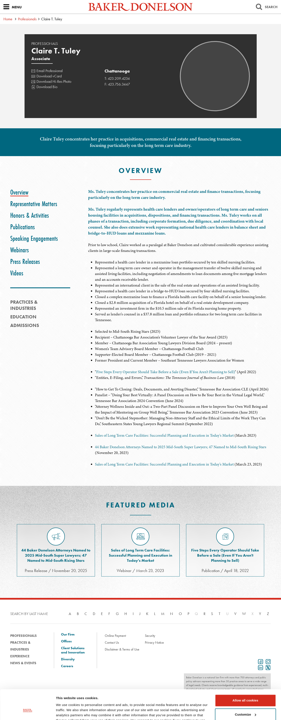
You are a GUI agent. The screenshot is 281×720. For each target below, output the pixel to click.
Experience (19, 656)
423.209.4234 (119, 78)
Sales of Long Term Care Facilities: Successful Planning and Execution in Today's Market (164, 435)
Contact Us (112, 642)
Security (150, 635)
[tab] (19, 192)
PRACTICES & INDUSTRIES (24, 305)
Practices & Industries (20, 646)
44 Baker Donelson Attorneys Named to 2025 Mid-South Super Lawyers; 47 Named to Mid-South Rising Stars (180, 446)
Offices (66, 641)
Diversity (68, 659)
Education (23, 317)
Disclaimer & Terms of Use (122, 649)
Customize (245, 689)
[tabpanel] (179, 221)
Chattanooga (117, 71)
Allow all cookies (245, 675)
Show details (66, 711)
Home (7, 18)
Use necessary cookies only (245, 703)
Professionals (27, 18)
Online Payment (115, 635)
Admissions (24, 325)
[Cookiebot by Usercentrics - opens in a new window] (27, 711)
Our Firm (67, 634)
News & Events (23, 663)
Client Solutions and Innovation (73, 650)
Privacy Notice (154, 642)
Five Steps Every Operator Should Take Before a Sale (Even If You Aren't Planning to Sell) (165, 371)
